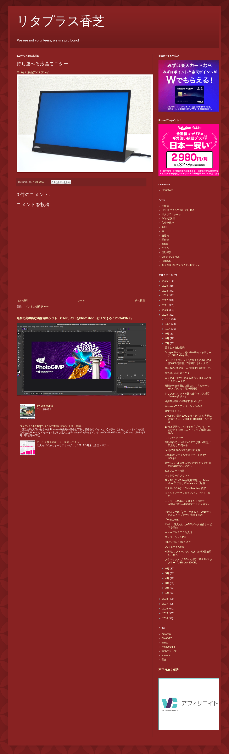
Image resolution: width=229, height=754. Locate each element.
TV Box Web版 (45, 405)
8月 (167, 338)
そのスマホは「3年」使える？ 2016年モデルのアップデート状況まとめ (188, 513)
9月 (167, 333)
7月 (167, 343)
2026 (165, 281)
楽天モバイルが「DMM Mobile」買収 (185, 488)
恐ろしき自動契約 (175, 347)
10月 (168, 328)
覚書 (164, 659)
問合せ (165, 239)
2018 (165, 598)
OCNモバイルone (174, 546)
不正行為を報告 (168, 669)
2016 (165, 608)
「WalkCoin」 (172, 519)
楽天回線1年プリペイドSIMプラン (181, 265)
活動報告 (167, 252)
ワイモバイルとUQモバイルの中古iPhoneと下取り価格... (51, 426)
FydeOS (166, 260)
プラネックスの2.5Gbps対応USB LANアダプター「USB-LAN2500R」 (188, 561)
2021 (165, 305)
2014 (165, 618)
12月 (168, 319)
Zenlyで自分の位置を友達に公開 (183, 450)
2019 (165, 314)
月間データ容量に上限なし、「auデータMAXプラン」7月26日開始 (187, 387)
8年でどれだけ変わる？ (178, 542)
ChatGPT (167, 638)
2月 (167, 587)
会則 (164, 227)
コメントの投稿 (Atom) (36, 306)
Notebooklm (168, 646)
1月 (167, 592)
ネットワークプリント (177, 475)
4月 (167, 578)
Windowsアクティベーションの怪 (183, 406)
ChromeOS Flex (170, 256)
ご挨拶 (165, 205)
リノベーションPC (175, 537)
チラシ (165, 248)
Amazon (166, 634)
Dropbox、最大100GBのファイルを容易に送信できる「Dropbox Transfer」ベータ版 (188, 418)
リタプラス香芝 (61, 21)
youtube (166, 655)
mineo (165, 243)
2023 (165, 295)
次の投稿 (23, 300)
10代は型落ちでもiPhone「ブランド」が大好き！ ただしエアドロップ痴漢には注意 (188, 429)
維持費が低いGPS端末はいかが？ (183, 401)
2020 (165, 310)
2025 (165, 285)
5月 (167, 573)
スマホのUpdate (174, 437)
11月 (168, 323)
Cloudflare (167, 190)
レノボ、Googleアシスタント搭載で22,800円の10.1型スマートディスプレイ (187, 504)
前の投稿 (140, 300)
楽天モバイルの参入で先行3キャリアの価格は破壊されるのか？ (188, 464)
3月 (167, 583)
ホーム (81, 300)
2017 (165, 603)
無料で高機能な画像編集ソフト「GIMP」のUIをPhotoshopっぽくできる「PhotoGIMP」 (75, 318)
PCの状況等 (168, 218)
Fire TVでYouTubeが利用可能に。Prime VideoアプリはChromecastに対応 (187, 482)
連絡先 (165, 235)
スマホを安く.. (173, 411)
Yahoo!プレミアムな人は (178, 532)
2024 (165, 290)
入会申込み (168, 222)
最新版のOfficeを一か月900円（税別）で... (188, 368)
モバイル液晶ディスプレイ (33, 72)
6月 (167, 568)
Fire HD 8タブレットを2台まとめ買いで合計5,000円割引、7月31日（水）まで (188, 362)
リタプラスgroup (171, 214)
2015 (165, 613)
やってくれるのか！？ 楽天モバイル (58, 441)
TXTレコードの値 (174, 470)
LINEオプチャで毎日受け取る (178, 210)
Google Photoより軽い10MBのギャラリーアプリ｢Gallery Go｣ (188, 354)
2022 (165, 300)
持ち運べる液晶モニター (178, 373)
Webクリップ (169, 651)
